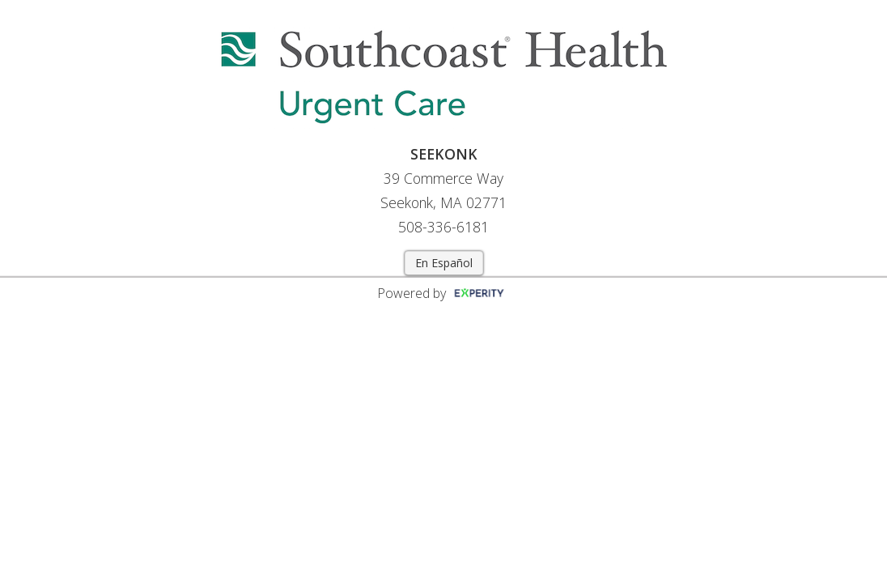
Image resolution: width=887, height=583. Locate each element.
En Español (444, 262)
